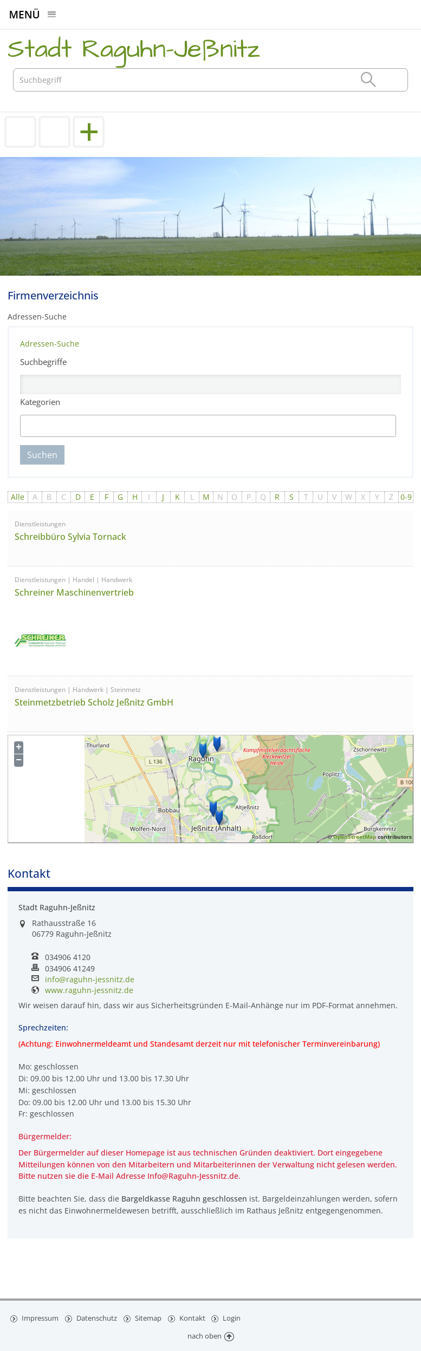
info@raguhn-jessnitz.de (89, 979)
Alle (17, 497)
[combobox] (208, 426)
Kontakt (194, 1317)
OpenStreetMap (354, 836)
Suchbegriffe (43, 361)
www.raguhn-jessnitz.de (89, 990)
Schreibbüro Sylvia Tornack (70, 537)
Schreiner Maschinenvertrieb (74, 592)
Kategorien (40, 401)
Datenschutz (97, 1317)
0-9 (406, 497)
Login (234, 1317)
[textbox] (71, 426)
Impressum (40, 1317)
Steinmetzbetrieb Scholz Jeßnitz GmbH (94, 702)
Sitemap (149, 1317)
